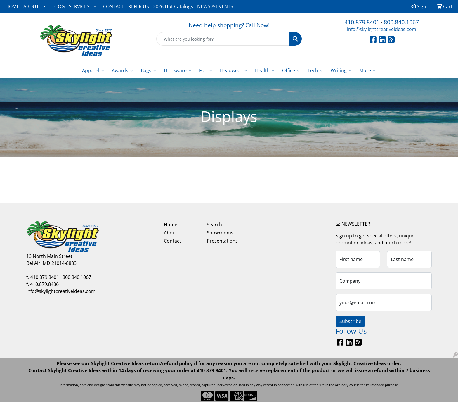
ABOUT (31, 6)
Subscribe (350, 321)
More (367, 70)
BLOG (59, 6)
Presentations (222, 241)
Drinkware (178, 70)
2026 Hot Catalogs (173, 6)
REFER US (138, 6)
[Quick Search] (223, 39)
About (170, 233)
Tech (315, 70)
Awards (122, 70)
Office (291, 70)
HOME (12, 6)
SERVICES (79, 6)
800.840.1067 (401, 22)
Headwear (233, 70)
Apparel (93, 70)
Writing (341, 70)
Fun (205, 70)
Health (265, 70)
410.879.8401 (361, 22)
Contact (172, 241)
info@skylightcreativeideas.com (381, 29)
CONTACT (113, 6)
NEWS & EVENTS (215, 6)
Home (170, 224)
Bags (148, 70)
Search (214, 224)
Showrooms (220, 233)
